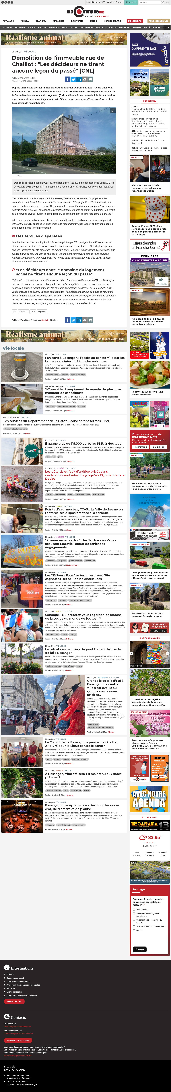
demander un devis (18, 1040)
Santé (59, 506)
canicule (49, 495)
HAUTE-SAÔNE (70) (11, 418)
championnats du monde (66, 406)
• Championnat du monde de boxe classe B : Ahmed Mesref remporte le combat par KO (148, 133)
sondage (73, 634)
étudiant (66, 759)
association (50, 561)
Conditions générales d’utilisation (22, 995)
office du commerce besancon (80, 600)
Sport (59, 612)
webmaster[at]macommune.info (18, 1055)
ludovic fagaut (90, 561)
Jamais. (139, 930)
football (64, 634)
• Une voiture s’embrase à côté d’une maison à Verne (149, 149)
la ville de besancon (78, 375)
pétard (70, 495)
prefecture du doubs (83, 495)
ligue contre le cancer (80, 759)
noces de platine (78, 825)
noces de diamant (63, 825)
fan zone (65, 375)
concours (81, 406)
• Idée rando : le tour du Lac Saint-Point (148, 141)
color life (57, 759)
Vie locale (30, 52)
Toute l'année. (142, 910)
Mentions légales (14, 992)
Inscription (141, 447)
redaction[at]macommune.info (17, 1026)
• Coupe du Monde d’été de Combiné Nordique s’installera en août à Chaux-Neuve (149, 110)
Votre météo (149, 817)
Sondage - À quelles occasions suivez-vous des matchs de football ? (148, 902)
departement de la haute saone (16, 429)
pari (54, 457)
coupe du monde (52, 375)
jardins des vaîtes (75, 561)
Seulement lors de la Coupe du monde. (149, 921)
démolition (24, 312)
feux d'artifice (60, 495)
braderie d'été (93, 724)
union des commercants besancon (100, 728)
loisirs (66, 791)
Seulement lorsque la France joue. (150, 926)
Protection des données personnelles (23, 985)
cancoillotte (50, 406)
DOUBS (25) (50, 468)
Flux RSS (11, 988)
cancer (48, 759)
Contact (10, 974)
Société (60, 468)
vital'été (86, 791)
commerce (62, 600)
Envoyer (139, 949)
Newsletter (14, 1001)
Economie (103, 678)
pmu (59, 457)
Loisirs (59, 771)
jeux (47, 457)
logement (42, 312)
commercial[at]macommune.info (18, 1033)
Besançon (17, 52)
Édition (89, 16)
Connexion (158, 447)
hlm (33, 312)
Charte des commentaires (18, 981)
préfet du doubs (98, 495)
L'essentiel (149, 101)
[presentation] (107, 170)
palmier (79, 666)
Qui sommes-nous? (15, 978)
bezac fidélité (51, 600)
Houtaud (49, 440)
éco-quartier (62, 561)
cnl (14, 312)
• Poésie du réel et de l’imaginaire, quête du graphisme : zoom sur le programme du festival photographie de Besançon (148, 122)
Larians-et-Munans (54, 386)
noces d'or (50, 825)
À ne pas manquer (150, 638)
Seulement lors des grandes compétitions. (148, 914)
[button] (162, 2)
